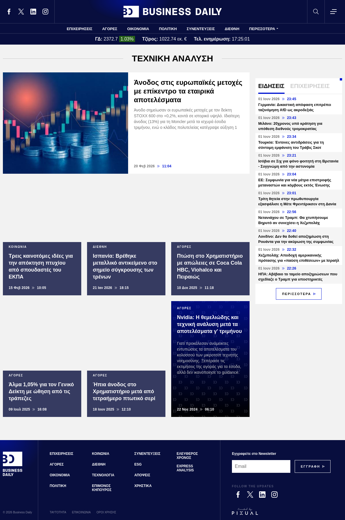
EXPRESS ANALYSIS (185, 468)
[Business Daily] (13, 475)
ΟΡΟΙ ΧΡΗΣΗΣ (106, 512)
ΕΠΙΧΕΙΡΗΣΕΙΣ (80, 29)
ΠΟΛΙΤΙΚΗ (168, 29)
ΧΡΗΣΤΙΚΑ (143, 486)
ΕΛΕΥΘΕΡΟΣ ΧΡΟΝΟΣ (187, 456)
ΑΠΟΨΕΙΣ (142, 475)
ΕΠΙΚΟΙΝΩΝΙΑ (81, 512)
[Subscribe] (310, 466)
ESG (137, 464)
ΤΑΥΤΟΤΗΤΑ (58, 512)
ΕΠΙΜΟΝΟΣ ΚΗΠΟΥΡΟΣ (102, 488)
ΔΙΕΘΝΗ (232, 29)
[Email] (261, 466)
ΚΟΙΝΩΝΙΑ (100, 454)
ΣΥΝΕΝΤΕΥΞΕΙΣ (201, 29)
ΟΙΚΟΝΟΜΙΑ (138, 29)
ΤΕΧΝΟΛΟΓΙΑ (103, 475)
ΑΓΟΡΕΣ (109, 29)
